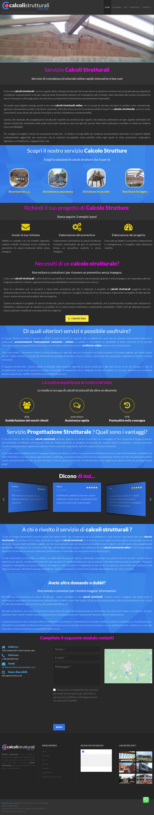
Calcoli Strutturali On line (11, 805)
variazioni (56, 342)
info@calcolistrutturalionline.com (15, 668)
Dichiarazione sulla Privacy (51, 778)
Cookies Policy (12, 808)
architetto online (92, 346)
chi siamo (116, 7)
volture (69, 342)
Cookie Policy (47, 774)
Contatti (146, 7)
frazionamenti (41, 342)
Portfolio (135, 7)
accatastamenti (23, 342)
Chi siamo (45, 757)
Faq (125, 7)
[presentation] (63, 712)
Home (107, 7)
